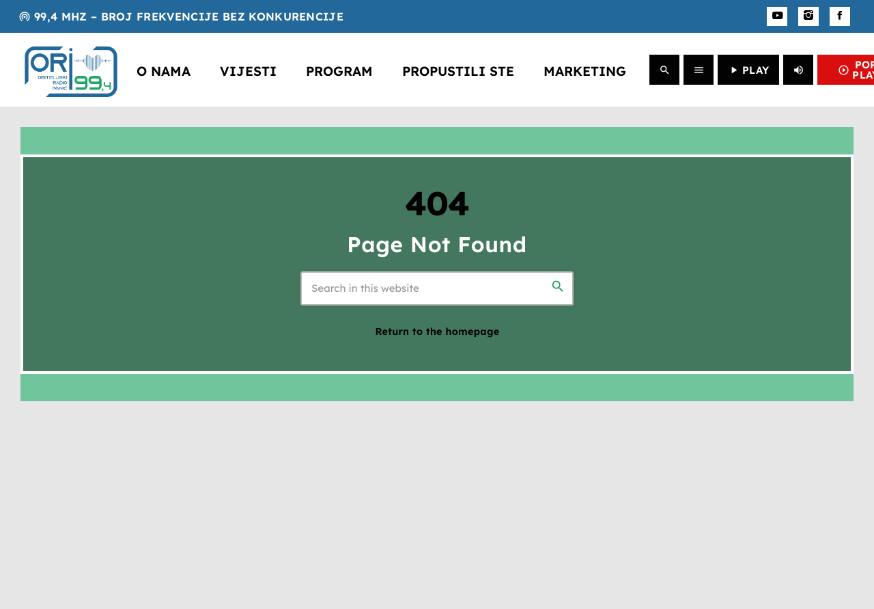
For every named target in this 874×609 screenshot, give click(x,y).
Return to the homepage (438, 331)
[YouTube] (777, 16)
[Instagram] (808, 16)
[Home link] (71, 69)
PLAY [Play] (748, 70)
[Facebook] (840, 16)
